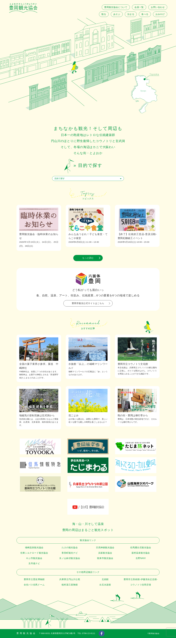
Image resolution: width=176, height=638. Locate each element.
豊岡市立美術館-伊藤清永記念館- (141, 579)
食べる (144, 14)
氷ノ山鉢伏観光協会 (69, 558)
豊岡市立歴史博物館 (34, 579)
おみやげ (160, 14)
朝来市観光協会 (105, 558)
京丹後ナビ (34, 563)
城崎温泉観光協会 (34, 547)
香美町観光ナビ (70, 553)
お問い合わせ (158, 7)
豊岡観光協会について (115, 7)
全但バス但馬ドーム (34, 585)
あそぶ (116, 14)
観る (103, 14)
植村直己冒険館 (70, 585)
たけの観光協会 (70, 547)
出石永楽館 (105, 585)
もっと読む (88, 258)
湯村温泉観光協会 (140, 553)
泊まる (130, 14)
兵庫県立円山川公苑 (69, 579)
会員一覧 (139, 7)
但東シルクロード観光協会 (34, 553)
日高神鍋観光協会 (105, 547)
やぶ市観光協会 (34, 558)
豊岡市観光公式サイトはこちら (88, 303)
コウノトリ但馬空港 (140, 585)
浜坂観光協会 (105, 553)
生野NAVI (141, 558)
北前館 (105, 579)
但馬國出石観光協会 (140, 547)
